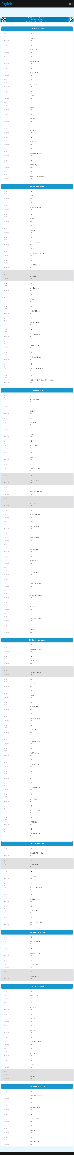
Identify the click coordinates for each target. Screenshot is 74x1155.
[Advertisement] (37, 11)
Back (37, 1153)
